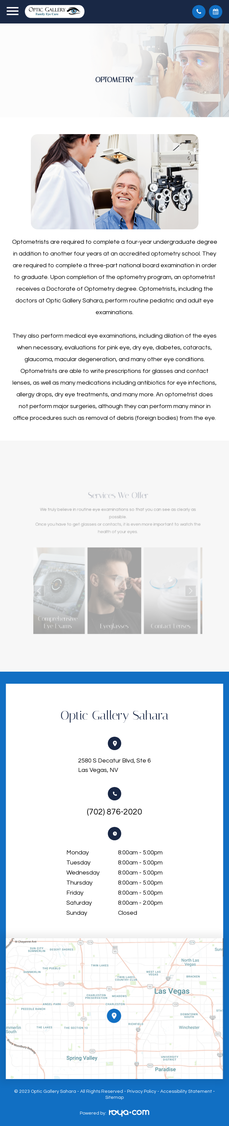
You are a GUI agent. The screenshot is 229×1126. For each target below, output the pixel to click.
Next (179, 588)
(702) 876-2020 (114, 811)
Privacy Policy (141, 1091)
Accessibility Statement (186, 1091)
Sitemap (114, 1097)
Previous (51, 588)
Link (67, 588)
